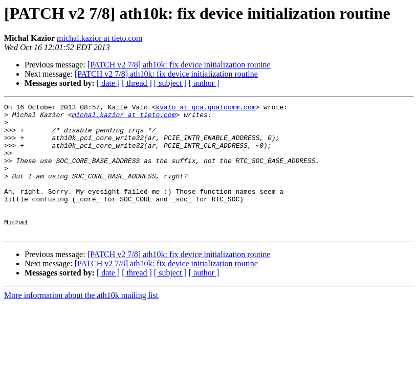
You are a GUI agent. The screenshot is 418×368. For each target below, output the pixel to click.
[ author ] (204, 83)
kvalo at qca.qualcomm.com (205, 108)
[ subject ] (170, 83)
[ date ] (108, 83)
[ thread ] (137, 83)
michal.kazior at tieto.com (99, 38)
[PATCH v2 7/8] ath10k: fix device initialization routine (179, 64)
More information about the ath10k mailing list (81, 321)
